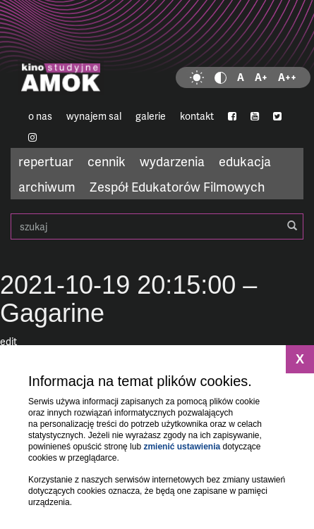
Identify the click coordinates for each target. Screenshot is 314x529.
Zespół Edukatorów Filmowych (177, 186)
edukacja (245, 161)
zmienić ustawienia (181, 447)
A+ (261, 77)
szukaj (157, 226)
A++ (287, 77)
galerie (150, 116)
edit (8, 341)
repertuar (45, 161)
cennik (106, 161)
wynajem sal (93, 116)
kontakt (197, 116)
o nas (40, 116)
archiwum (47, 186)
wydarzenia (172, 161)
